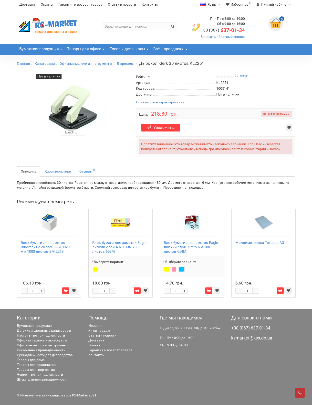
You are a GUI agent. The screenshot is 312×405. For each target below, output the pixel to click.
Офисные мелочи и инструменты (86, 64)
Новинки (95, 326)
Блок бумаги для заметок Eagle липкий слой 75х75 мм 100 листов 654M (191, 247)
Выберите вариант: (109, 262)
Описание (28, 171)
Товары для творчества (36, 370)
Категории (29, 318)
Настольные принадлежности (41, 335)
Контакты (150, 4)
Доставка (27, 4)
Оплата (47, 4)
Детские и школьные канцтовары (44, 330)
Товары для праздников (36, 365)
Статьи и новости (122, 4)
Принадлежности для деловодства (45, 355)
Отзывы (87, 171)
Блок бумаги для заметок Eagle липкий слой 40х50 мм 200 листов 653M (119, 247)
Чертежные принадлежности (40, 374)
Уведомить (160, 127)
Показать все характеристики (160, 102)
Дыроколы (126, 64)
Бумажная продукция (34, 326)
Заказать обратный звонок (223, 37)
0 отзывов (241, 75)
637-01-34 (224, 30)
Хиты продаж (99, 330)
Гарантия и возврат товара (80, 4)
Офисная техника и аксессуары (42, 340)
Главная (23, 64)
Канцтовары (45, 64)
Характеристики (58, 171)
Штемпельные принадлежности (42, 379)
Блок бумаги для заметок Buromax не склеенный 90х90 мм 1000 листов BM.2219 (46, 247)
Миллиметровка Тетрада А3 (259, 243)
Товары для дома (31, 360)
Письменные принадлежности (41, 350)
